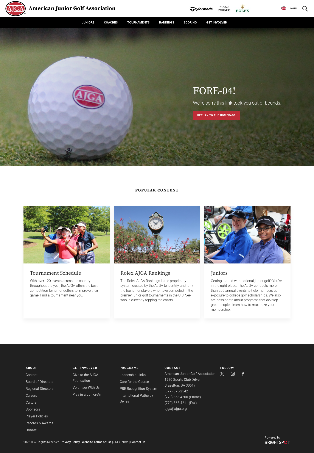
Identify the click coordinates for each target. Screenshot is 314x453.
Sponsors (33, 409)
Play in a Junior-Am (87, 394)
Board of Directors (39, 382)
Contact (31, 375)
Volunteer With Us (86, 388)
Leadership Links (133, 375)
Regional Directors (39, 389)
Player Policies (37, 416)
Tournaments (138, 22)
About (31, 368)
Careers (31, 395)
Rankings (166, 22)
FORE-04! (214, 91)
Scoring (190, 22)
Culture (31, 402)
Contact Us (137, 442)
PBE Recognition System (138, 389)
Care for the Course (134, 382)
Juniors (88, 22)
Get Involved (216, 22)
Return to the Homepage (216, 115)
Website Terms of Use (97, 442)
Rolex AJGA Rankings (145, 273)
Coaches (111, 22)
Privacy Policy (70, 442)
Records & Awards (39, 423)
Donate (31, 430)
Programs (129, 368)
